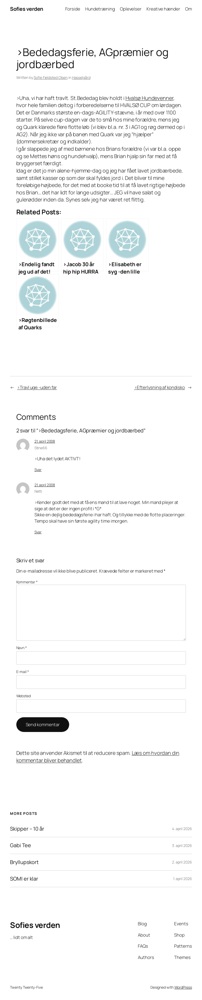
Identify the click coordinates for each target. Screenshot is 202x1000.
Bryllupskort (24, 862)
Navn (21, 647)
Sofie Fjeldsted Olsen (51, 77)
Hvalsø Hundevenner (149, 98)
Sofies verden (26, 8)
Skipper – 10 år (27, 829)
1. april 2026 (182, 878)
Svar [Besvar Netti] (38, 531)
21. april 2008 (44, 441)
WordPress (183, 987)
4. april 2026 (182, 828)
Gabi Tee (20, 845)
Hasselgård (81, 77)
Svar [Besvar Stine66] (38, 469)
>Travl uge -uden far (37, 387)
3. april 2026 (182, 845)
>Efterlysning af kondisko (159, 387)
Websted (23, 695)
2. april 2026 (182, 862)
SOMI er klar (24, 879)
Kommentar (27, 581)
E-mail (22, 671)
